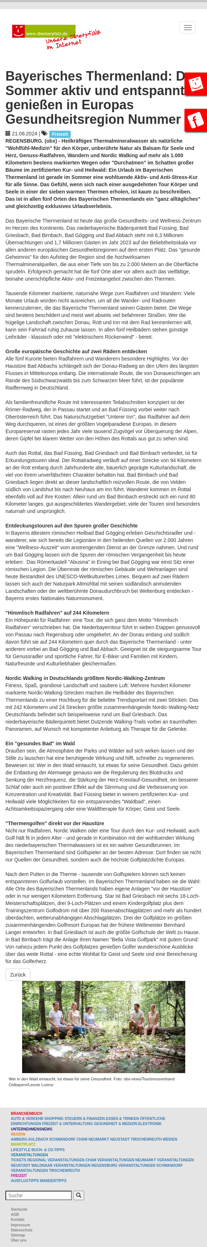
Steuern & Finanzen (85, 1119)
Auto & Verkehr (28, 1119)
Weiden (170, 1139)
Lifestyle (20, 1150)
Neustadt (120, 1139)
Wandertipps (53, 1181)
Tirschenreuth (146, 1139)
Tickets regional (28, 1160)
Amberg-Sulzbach (29, 1139)
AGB (15, 1215)
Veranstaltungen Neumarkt (126, 1160)
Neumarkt (98, 1139)
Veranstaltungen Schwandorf (151, 1165)
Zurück (18, 975)
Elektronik (150, 1124)
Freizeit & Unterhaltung (67, 1124)
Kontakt (17, 1220)
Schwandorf (62, 1139)
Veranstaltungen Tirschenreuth (45, 1171)
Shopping (54, 1119)
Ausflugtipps (25, 1181)
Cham (81, 1139)
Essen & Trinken (122, 1119)
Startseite (19, 1209)
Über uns (18, 1240)
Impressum (20, 1225)
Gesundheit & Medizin (115, 1124)
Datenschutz (21, 1230)
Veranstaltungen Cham (71, 1160)
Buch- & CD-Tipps (48, 1150)
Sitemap (18, 1235)
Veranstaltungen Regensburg (85, 1165)
